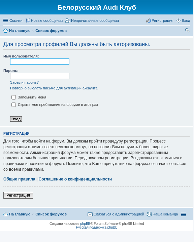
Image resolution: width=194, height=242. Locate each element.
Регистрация (18, 195)
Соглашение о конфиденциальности (75, 179)
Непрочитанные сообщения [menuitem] (95, 20)
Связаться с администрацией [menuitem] (119, 214)
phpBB (85, 224)
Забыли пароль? (24, 82)
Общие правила (19, 179)
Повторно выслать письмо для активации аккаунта (54, 88)
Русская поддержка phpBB (97, 227)
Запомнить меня (28, 97)
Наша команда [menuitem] (165, 214)
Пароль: (11, 71)
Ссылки (16, 20)
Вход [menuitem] (186, 20)
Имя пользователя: (21, 56)
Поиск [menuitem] (188, 31)
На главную (19, 214)
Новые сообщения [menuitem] (47, 20)
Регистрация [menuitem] (162, 20)
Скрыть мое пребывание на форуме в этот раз (54, 105)
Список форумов (51, 214)
